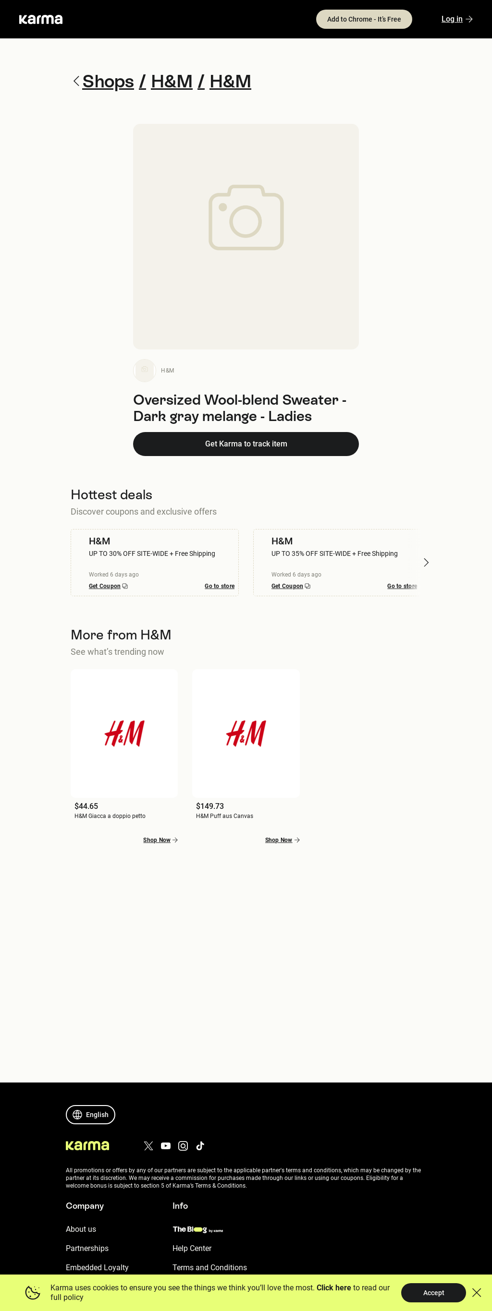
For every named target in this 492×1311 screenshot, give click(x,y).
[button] (426, 562)
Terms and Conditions (209, 1267)
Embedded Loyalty (97, 1267)
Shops (104, 81)
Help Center (191, 1248)
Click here (333, 1287)
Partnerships (87, 1248)
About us (81, 1229)
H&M (167, 370)
